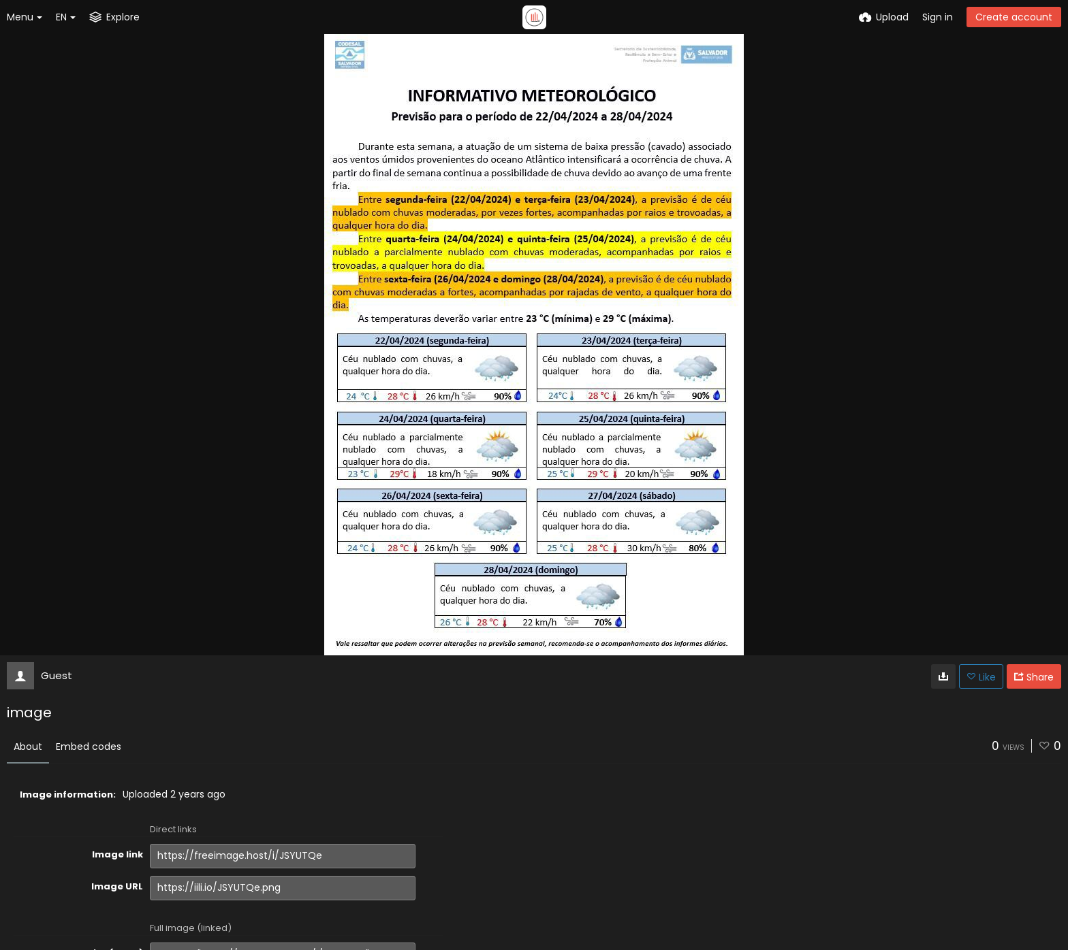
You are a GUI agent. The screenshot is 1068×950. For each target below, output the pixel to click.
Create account (1013, 17)
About (28, 746)
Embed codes (88, 746)
